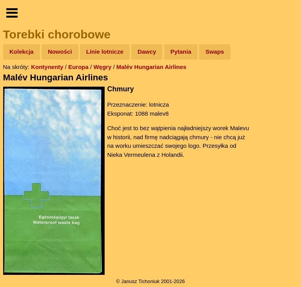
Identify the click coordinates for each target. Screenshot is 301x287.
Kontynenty (47, 67)
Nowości (60, 51)
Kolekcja (21, 51)
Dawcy (147, 51)
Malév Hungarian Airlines (151, 67)
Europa (78, 67)
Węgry (102, 67)
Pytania (180, 51)
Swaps (214, 51)
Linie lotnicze (104, 51)
